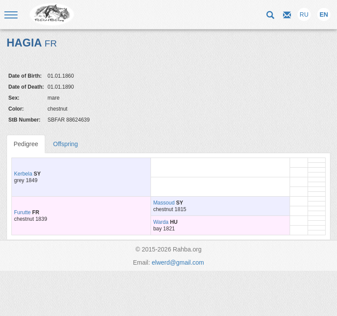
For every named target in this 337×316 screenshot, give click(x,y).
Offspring (65, 143)
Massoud (164, 203)
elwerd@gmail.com (178, 262)
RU (304, 14)
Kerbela (23, 174)
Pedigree (26, 143)
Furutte (22, 212)
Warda (160, 222)
